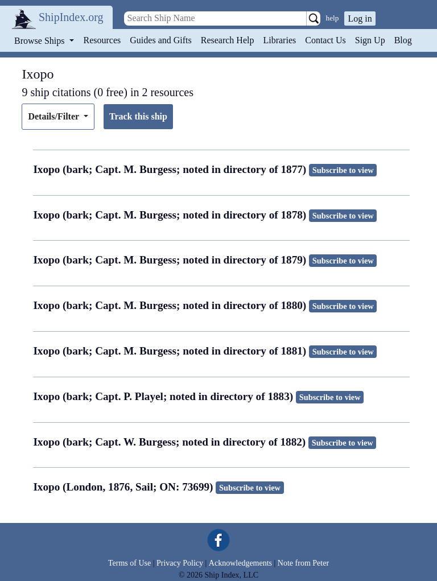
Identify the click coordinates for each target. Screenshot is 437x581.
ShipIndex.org (71, 17)
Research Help (227, 40)
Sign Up (370, 40)
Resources (102, 40)
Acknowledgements (240, 563)
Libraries (279, 40)
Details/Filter (54, 116)
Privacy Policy (179, 563)
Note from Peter (303, 563)
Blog (403, 40)
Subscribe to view (343, 170)
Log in (360, 18)
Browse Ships (40, 41)
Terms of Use (129, 563)
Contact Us (325, 40)
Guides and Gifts (160, 40)
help (332, 18)
